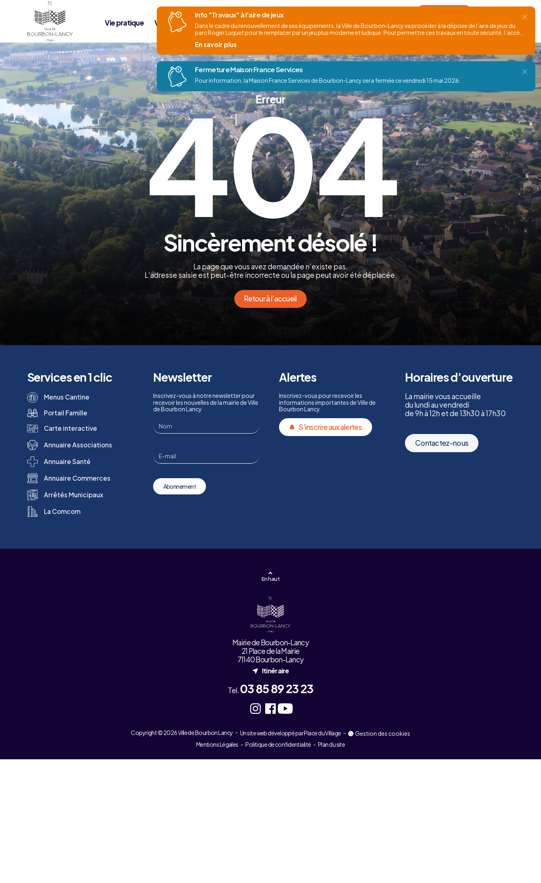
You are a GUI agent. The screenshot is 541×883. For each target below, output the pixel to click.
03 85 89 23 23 (276, 688)
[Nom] (206, 426)
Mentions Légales (217, 744)
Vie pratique (124, 22)
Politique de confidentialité (278, 744)
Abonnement (179, 486)
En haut (270, 578)
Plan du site (331, 744)
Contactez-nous (441, 462)
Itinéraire (270, 671)
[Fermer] (525, 17)
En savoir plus (216, 44)
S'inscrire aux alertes (325, 427)
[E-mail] (206, 456)
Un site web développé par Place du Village (290, 733)
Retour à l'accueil (270, 298)
